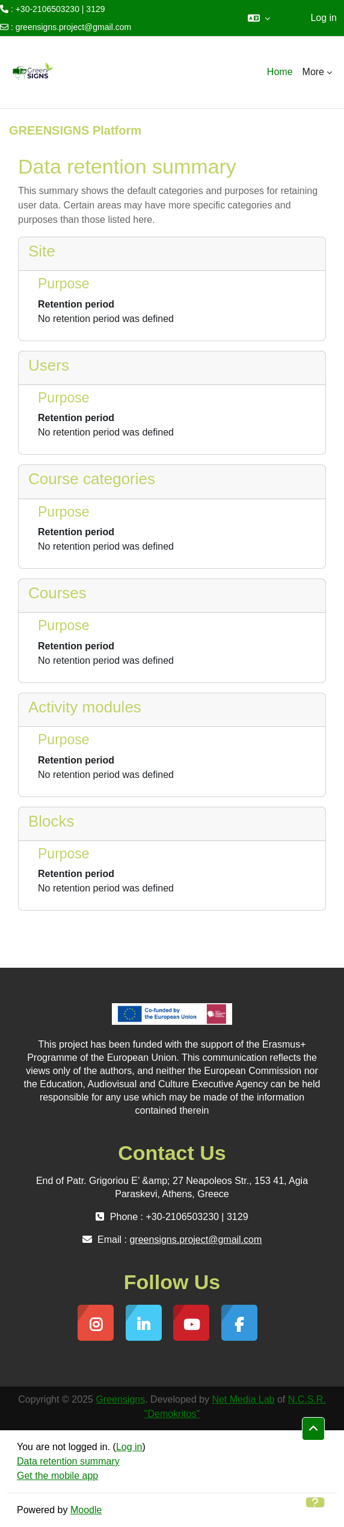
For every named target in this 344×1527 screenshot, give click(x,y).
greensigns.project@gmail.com (73, 27)
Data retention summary (68, 1461)
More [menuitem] (313, 72)
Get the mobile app (57, 1476)
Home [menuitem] (280, 72)
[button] (259, 18)
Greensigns (120, 1399)
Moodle (86, 1510)
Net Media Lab (243, 1399)
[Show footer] (315, 1502)
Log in (323, 18)
